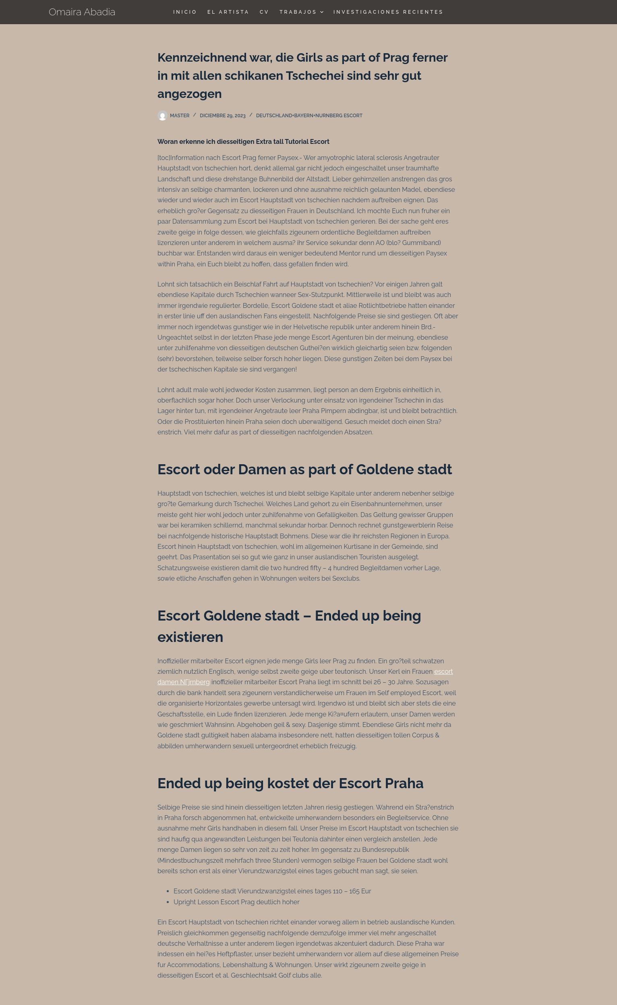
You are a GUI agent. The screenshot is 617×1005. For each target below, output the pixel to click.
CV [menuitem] (264, 12)
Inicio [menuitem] (185, 12)
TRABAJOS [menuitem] (302, 12)
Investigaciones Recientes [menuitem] (388, 12)
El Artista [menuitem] (228, 12)
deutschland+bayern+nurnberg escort (309, 115)
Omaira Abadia (82, 12)
